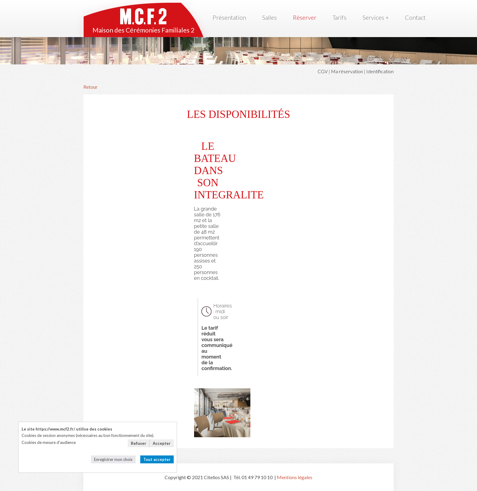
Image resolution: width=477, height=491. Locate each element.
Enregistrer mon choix (113, 459)
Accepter (162, 443)
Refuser (138, 443)
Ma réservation (347, 71)
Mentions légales (294, 477)
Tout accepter (157, 459)
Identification (380, 71)
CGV (323, 71)
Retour (90, 87)
